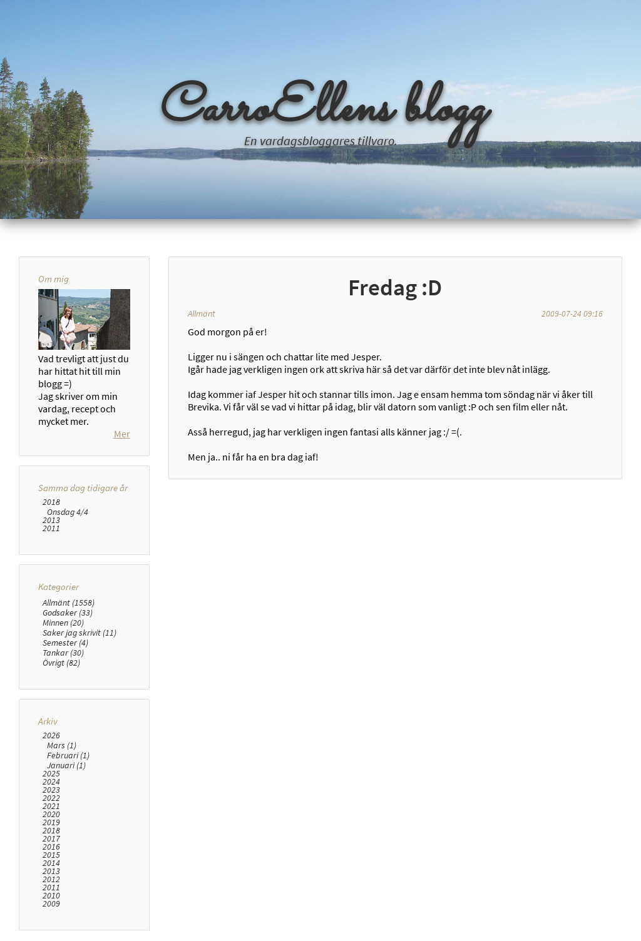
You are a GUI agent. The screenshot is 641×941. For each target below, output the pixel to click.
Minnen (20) (63, 622)
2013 (51, 520)
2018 (51, 502)
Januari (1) (66, 765)
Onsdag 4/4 (67, 511)
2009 (51, 904)
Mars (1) (61, 745)
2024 (51, 782)
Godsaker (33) (68, 612)
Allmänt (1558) (69, 602)
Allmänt (201, 313)
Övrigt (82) (61, 662)
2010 (51, 896)
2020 (51, 814)
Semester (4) (65, 642)
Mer (122, 433)
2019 (51, 822)
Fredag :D (395, 287)
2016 (51, 847)
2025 (51, 774)
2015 (51, 855)
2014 (51, 863)
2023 (51, 790)
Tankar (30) (63, 652)
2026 (51, 735)
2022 (51, 798)
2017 (51, 839)
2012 (51, 879)
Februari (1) (68, 755)
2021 (51, 806)
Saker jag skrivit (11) (79, 632)
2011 (51, 528)
